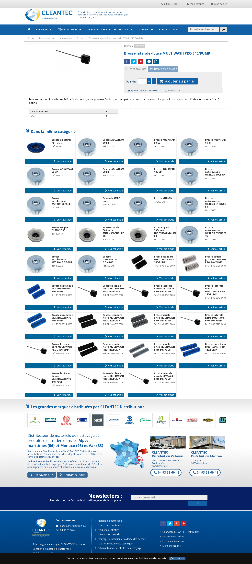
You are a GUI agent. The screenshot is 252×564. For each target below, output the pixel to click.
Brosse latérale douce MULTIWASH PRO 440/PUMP (61, 377)
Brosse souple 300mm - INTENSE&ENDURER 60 (114, 231)
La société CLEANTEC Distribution (179, 531)
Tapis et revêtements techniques (114, 543)
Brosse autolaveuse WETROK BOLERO (215, 172)
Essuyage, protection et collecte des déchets (121, 538)
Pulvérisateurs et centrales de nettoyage (118, 548)
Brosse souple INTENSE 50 (60, 229)
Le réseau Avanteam (172, 541)
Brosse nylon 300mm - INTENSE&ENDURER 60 (165, 231)
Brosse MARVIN (163, 198)
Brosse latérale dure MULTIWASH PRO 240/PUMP (164, 288)
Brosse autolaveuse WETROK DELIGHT (62, 259)
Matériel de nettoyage (108, 520)
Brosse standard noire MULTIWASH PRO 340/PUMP (113, 318)
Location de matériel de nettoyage (51, 548)
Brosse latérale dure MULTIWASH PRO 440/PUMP (164, 376)
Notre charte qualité (172, 536)
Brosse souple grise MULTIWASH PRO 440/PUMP (164, 347)
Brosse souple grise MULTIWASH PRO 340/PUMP (164, 318)
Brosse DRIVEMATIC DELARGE (110, 259)
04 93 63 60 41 (170, 3)
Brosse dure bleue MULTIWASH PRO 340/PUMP (62, 318)
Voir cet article (62, 161)
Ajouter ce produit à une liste (143, 90)
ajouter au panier (177, 81)
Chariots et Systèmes (108, 525)
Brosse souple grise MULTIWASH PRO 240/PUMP (215, 259)
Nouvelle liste (172, 90)
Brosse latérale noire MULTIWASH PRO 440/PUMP (113, 376)
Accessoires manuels (107, 534)
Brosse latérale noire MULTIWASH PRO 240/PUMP (113, 288)
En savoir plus (42, 475)
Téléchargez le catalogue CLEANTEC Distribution (58, 544)
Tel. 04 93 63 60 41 (65, 530)
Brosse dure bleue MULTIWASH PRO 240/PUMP (62, 288)
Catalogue (44, 29)
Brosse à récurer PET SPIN (61, 141)
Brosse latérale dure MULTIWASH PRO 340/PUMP (62, 347)
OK (197, 503)
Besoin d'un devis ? (163, 68)
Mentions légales (170, 545)
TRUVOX (140, 46)
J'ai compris (177, 558)
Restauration (70, 29)
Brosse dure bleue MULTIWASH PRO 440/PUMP (216, 347)
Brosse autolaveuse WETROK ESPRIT (61, 201)
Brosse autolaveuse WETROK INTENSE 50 (215, 202)
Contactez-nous (168, 29)
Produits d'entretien (107, 529)
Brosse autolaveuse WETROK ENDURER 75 (215, 231)
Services (146, 29)
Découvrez (110, 29)
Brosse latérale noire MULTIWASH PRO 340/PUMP (215, 318)
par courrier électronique (71, 525)
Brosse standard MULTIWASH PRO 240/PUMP (164, 259)
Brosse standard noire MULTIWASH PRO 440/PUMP (113, 347)
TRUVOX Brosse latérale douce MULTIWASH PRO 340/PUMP (117, 38)
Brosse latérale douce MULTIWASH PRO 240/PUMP (215, 290)
